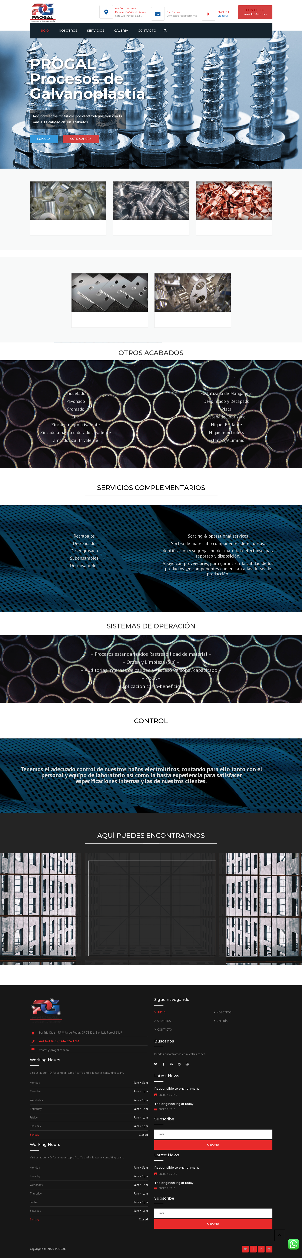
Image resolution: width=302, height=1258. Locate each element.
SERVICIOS (95, 30)
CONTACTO (147, 30)
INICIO (44, 30)
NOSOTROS (68, 30)
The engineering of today (173, 1104)
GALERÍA (121, 30)
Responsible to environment (176, 1088)
